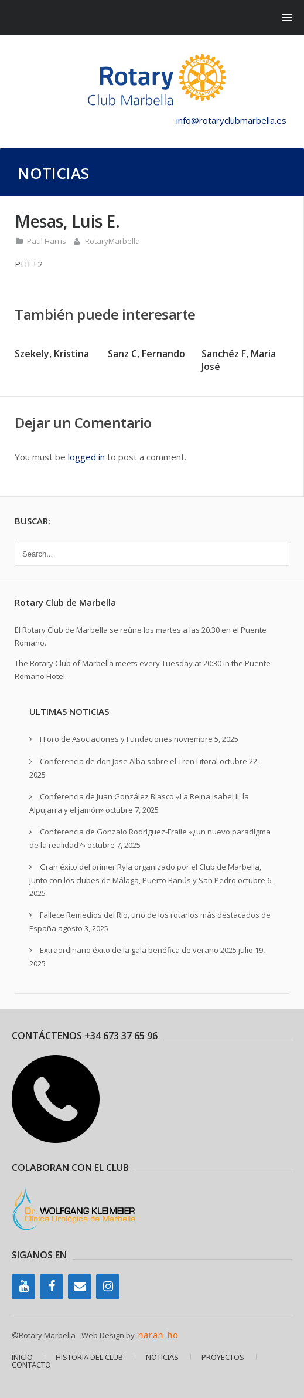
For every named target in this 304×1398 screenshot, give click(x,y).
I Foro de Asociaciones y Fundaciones (106, 739)
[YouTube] (23, 1286)
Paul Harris (46, 241)
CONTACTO (31, 1364)
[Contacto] (79, 1286)
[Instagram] (107, 1286)
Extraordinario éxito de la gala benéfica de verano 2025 (138, 950)
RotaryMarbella (112, 241)
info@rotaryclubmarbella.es (231, 120)
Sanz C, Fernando (146, 353)
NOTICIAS (162, 1357)
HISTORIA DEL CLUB (89, 1357)
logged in (86, 457)
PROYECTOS (222, 1357)
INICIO (22, 1357)
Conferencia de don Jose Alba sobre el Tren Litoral (129, 761)
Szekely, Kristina (52, 353)
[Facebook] (51, 1286)
